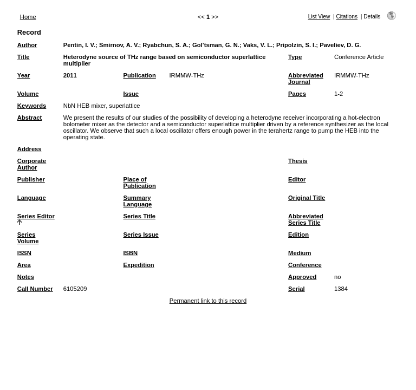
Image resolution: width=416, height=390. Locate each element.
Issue (131, 93)
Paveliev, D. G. (340, 45)
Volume (28, 93)
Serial (296, 288)
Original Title (306, 197)
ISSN (24, 253)
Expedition (138, 265)
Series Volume (28, 237)
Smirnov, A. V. (119, 45)
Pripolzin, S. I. (296, 45)
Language (31, 197)
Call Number (35, 288)
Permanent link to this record (208, 300)
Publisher (31, 179)
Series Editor (36, 216)
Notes (25, 277)
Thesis (297, 161)
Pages (297, 93)
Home (28, 17)
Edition (298, 234)
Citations (347, 17)
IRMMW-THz (186, 75)
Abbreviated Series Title (305, 219)
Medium (299, 253)
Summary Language (137, 200)
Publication (139, 75)
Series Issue (140, 234)
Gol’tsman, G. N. (215, 45)
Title (23, 57)
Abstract (29, 117)
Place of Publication (139, 182)
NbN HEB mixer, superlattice (101, 105)
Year (23, 75)
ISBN (130, 253)
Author (27, 45)
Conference (305, 265)
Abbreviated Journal (305, 78)
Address (29, 149)
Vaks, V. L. (257, 45)
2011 (70, 75)
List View (319, 17)
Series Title (139, 216)
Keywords (31, 105)
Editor (297, 179)
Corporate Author (31, 164)
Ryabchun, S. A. (165, 45)
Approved (302, 277)
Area (24, 265)
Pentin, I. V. (79, 45)
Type (295, 57)
